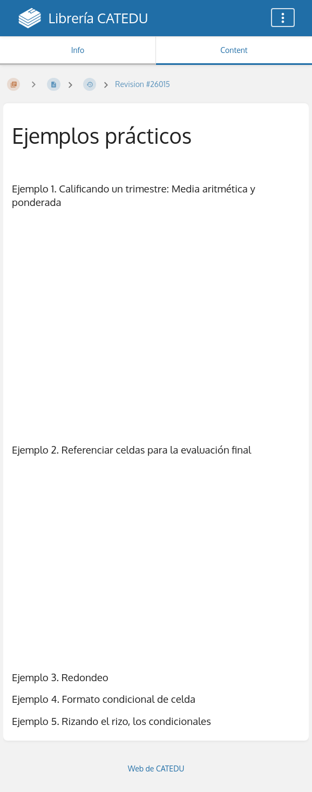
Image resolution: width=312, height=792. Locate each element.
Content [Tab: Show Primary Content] (233, 50)
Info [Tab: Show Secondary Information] (78, 50)
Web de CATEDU (156, 768)
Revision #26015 (142, 84)
